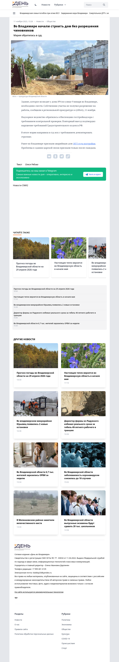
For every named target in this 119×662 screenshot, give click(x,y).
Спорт (64, 648)
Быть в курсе (93, 174)
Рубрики (60, 4)
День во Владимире (21, 5)
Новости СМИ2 (20, 185)
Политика (66, 620)
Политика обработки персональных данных (34, 634)
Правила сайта (21, 629)
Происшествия (68, 643)
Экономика (67, 624)
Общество (66, 629)
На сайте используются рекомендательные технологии (39, 592)
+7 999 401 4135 (39, 569)
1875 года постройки (84, 143)
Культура (65, 634)
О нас (17, 624)
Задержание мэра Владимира (74, 13)
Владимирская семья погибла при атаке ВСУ (40, 13)
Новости (46, 4)
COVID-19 (66, 638)
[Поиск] (92, 5)
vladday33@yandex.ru (42, 572)
